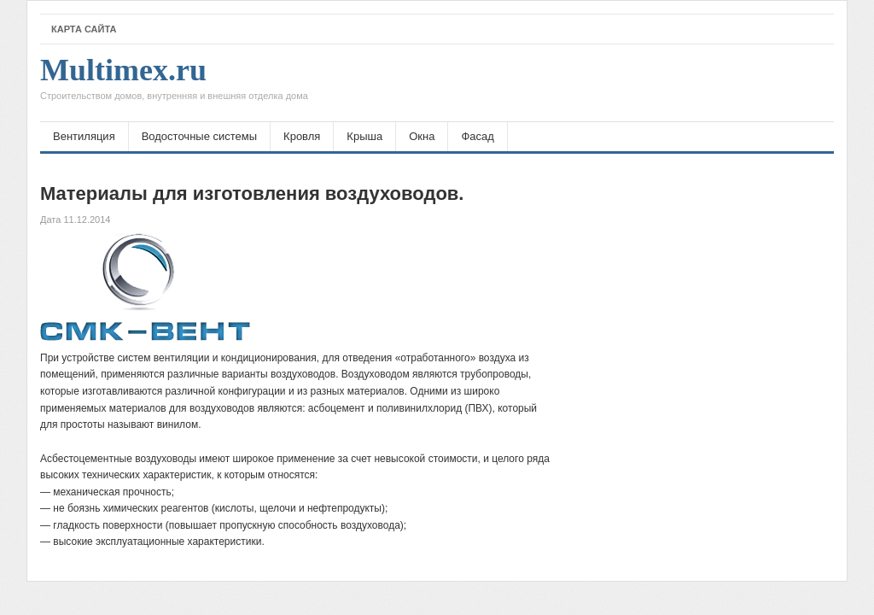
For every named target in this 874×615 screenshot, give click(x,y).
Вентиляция (84, 136)
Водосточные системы (199, 136)
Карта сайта (83, 29)
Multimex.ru (174, 82)
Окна (421, 136)
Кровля (301, 136)
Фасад (477, 136)
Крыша (364, 136)
